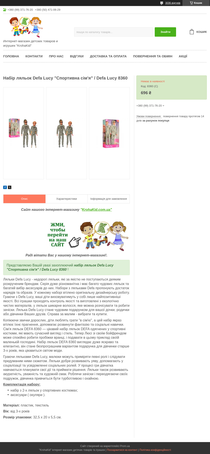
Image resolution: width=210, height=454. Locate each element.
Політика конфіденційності (155, 449)
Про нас (56, 56)
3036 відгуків (172, 2)
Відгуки (76, 56)
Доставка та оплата (108, 56)
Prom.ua (125, 446)
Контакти (33, 56)
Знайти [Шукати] (165, 31)
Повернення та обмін (152, 56)
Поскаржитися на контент (122, 449)
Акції (183, 56)
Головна (11, 56)
